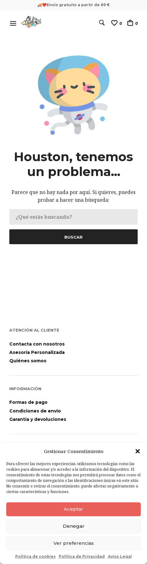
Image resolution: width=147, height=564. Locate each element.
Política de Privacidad (82, 556)
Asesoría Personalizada (37, 352)
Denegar (74, 526)
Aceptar (73, 509)
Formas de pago (28, 402)
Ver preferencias (73, 543)
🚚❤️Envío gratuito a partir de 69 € (73, 4)
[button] (138, 451)
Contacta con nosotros (37, 344)
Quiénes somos (27, 361)
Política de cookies (35, 556)
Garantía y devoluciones (37, 419)
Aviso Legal (120, 556)
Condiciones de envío (35, 411)
